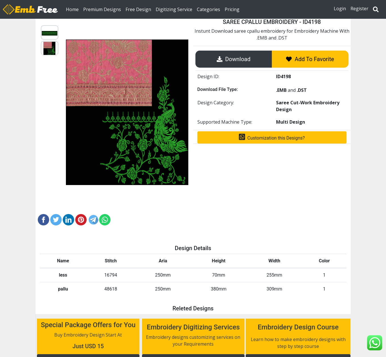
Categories (208, 9)
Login (340, 8)
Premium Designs (102, 9)
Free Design (138, 9)
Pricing (232, 9)
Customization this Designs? (272, 137)
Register (359, 8)
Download (234, 59)
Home (73, 9)
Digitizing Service (174, 9)
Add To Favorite (310, 59)
